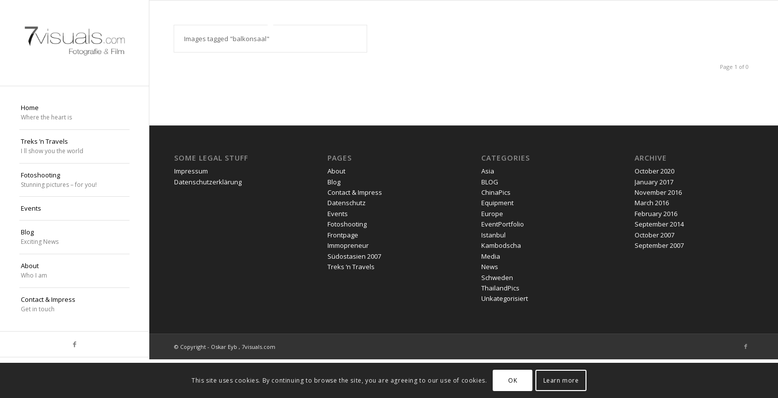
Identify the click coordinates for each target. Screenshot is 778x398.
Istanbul (493, 234)
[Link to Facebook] (74, 344)
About (336, 171)
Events (337, 213)
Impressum (191, 171)
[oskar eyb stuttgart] (74, 43)
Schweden (497, 277)
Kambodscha (501, 245)
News (489, 266)
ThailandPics (500, 288)
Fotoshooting (347, 224)
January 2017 (654, 181)
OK (512, 380)
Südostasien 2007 (354, 256)
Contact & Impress (354, 192)
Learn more (561, 380)
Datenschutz (346, 202)
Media (490, 256)
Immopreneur (348, 245)
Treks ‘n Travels (351, 266)
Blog (333, 181)
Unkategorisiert (504, 298)
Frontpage (342, 234)
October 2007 (654, 234)
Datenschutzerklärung (208, 181)
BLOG (489, 181)
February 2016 (656, 213)
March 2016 (652, 202)
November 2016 (658, 192)
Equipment (497, 202)
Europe (492, 213)
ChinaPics (496, 192)
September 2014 (659, 224)
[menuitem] (74, 113)
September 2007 (659, 245)
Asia (487, 171)
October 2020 (654, 171)
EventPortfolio (502, 224)
